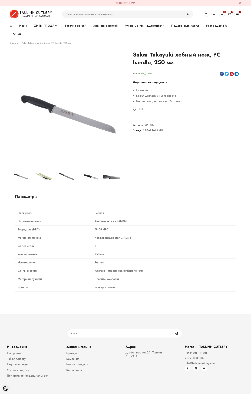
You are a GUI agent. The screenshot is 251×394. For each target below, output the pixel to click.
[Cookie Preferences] (6, 388)
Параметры (26, 196)
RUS (206, 13)
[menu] (13, 26)
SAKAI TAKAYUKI (153, 130)
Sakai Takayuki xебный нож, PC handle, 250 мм (46, 43)
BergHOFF (122, 3)
